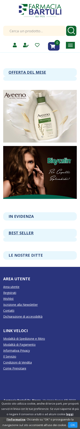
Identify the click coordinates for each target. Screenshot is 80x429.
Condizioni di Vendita (17, 362)
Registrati (9, 293)
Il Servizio (9, 356)
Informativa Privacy (16, 350)
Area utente (11, 287)
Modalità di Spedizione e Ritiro (24, 339)
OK (73, 425)
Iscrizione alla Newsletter (20, 305)
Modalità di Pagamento (19, 345)
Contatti (8, 311)
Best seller (21, 232)
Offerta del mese (27, 72)
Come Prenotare (14, 368)
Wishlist (8, 299)
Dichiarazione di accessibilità (22, 316)
